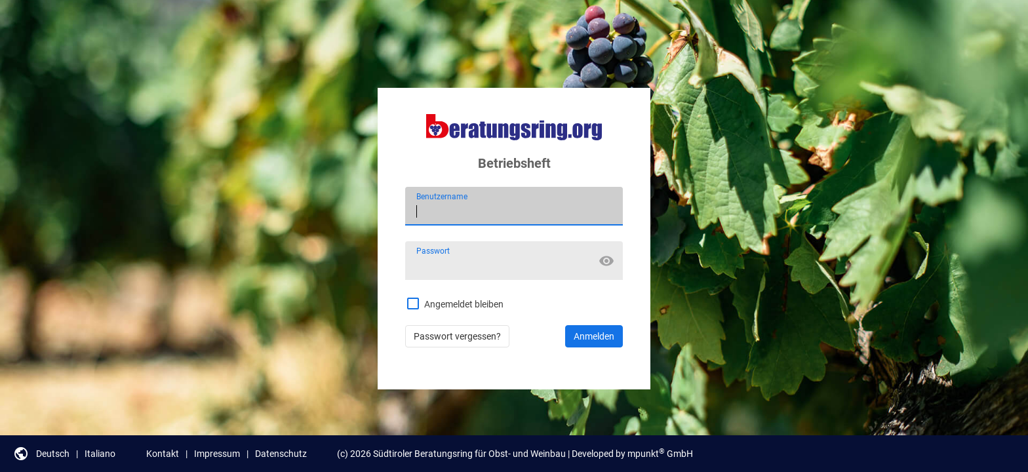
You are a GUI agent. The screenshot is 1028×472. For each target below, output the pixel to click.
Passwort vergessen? (457, 336)
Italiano (100, 453)
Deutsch (52, 453)
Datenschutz (281, 453)
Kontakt (162, 453)
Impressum (217, 453)
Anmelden (594, 336)
